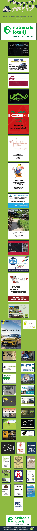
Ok (31, 529)
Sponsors (31, 16)
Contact (19, 19)
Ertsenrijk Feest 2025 (11, 16)
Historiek (23, 16)
